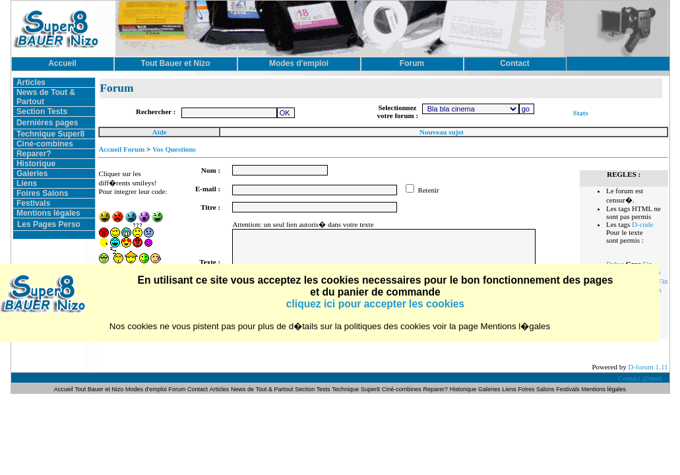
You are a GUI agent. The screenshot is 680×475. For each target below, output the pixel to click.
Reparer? (33, 153)
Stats (580, 113)
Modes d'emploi (146, 389)
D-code (642, 224)
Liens (26, 183)
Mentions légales (48, 213)
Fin (663, 281)
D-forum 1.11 (647, 367)
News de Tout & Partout (262, 389)
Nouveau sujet (441, 132)
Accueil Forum (121, 149)
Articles (31, 82)
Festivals (33, 203)
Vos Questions (174, 149)
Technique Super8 (50, 134)
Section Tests (41, 111)
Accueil (64, 389)
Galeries (31, 173)
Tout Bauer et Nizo (99, 389)
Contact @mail (641, 378)
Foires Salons (42, 193)
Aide (159, 132)
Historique (35, 163)
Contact (197, 389)
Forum (178, 389)
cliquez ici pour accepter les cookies (375, 303)
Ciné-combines (44, 143)
